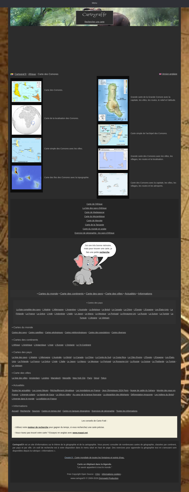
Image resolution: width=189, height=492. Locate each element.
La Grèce (41, 314)
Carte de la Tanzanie (94, 225)
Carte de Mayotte (94, 220)
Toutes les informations (126, 411)
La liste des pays (19, 357)
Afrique (32, 74)
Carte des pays (94, 293)
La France (30, 314)
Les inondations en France (88, 390)
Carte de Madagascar (95, 212)
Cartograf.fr (21, 74)
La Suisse (153, 314)
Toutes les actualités (21, 390)
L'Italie (70, 314)
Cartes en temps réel (51, 411)
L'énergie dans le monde (23, 399)
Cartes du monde (48, 293)
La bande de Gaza (45, 394)
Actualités (130, 293)
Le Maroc (89, 314)
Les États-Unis (162, 309)
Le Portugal (113, 314)
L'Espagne (148, 309)
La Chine (128, 309)
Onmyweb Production (108, 478)
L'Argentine (70, 309)
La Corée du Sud (103, 357)
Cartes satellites (36, 332)
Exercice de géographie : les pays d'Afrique (94, 233)
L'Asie (50, 345)
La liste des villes (19, 378)
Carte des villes (114, 293)
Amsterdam (34, 378)
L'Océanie (70, 345)
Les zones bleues (40, 390)
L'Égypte (138, 309)
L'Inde (50, 314)
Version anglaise (169, 74)
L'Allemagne (58, 309)
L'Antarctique (40, 345)
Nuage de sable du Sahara (142, 390)
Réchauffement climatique (62, 390)
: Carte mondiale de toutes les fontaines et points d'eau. (94, 457)
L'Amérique (27, 345)
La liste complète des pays (28, 309)
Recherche (25, 411)
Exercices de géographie (103, 411)
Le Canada (117, 309)
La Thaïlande (158, 361)
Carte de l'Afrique (94, 204)
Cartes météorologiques (76, 332)
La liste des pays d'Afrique (95, 208)
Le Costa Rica (119, 357)
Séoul (96, 378)
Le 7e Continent (83, 345)
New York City (79, 378)
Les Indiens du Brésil (164, 394)
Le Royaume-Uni (128, 314)
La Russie (142, 314)
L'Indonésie (59, 314)
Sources (36, 411)
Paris (89, 378)
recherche (104, 252)
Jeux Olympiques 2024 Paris (115, 390)
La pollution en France (46, 399)
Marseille (66, 378)
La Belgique (94, 309)
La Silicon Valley (63, 394)
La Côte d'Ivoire (135, 357)
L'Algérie (46, 309)
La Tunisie (164, 314)
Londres (45, 378)
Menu (94, 3)
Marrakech (56, 378)
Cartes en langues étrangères (76, 411)
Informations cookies (111, 474)
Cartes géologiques (54, 332)
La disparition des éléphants (116, 394)
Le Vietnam (104, 318)
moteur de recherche (38, 427)
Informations (145, 293)
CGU (97, 474)
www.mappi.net (80, 433)
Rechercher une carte (95, 22)
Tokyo (103, 378)
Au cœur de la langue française (87, 394)
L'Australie (82, 309)
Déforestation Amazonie (142, 394)
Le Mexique (100, 314)
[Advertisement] (94, 48)
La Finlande (23, 361)
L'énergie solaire (27, 394)
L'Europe (59, 345)
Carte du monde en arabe (94, 229)
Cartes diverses (119, 332)
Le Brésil (106, 309)
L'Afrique (16, 345)
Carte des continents (72, 293)
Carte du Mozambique (94, 216)
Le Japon (79, 314)
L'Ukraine (92, 318)
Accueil (15, 411)
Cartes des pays (19, 332)
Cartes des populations (99, 332)
